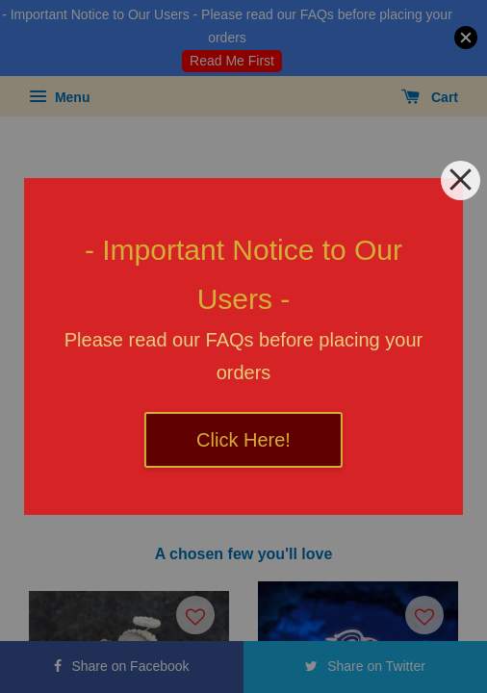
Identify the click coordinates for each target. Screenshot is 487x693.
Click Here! (243, 439)
